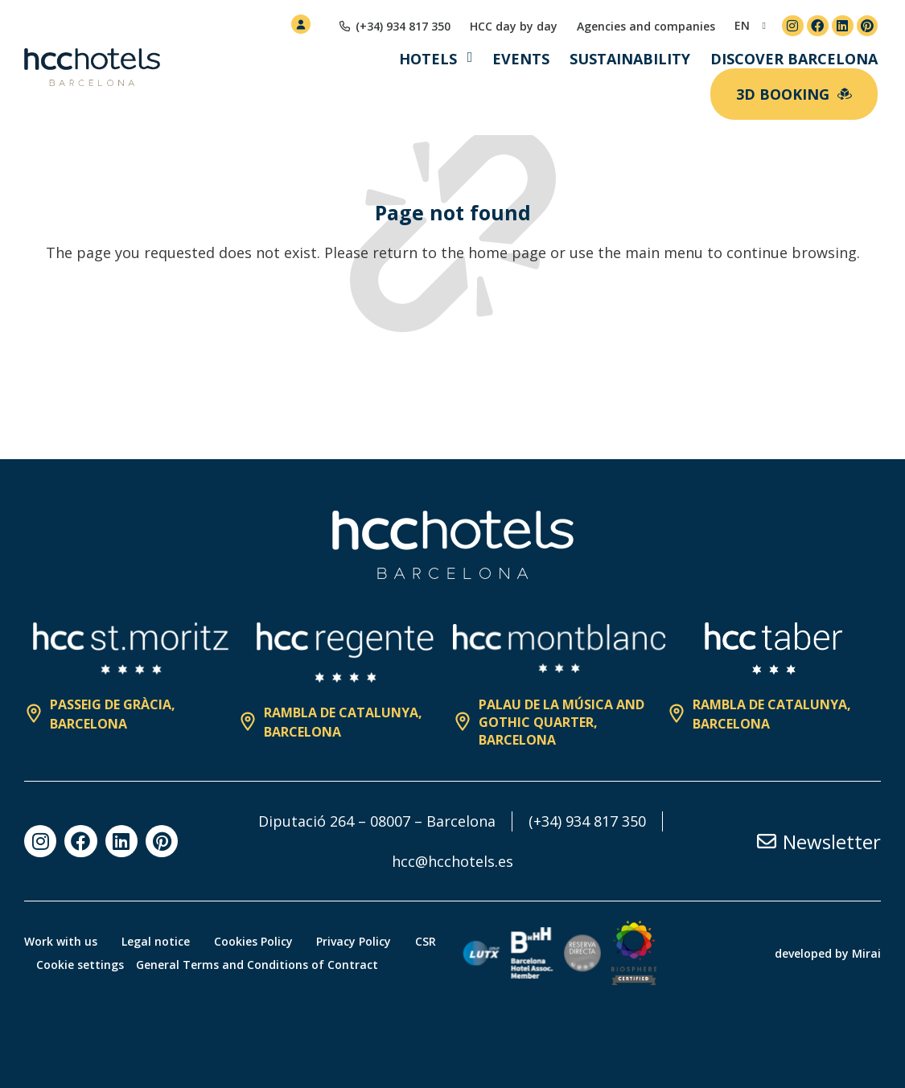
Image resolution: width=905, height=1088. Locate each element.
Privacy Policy (354, 941)
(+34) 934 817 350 (587, 821)
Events (520, 58)
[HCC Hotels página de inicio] (92, 67)
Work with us (60, 941)
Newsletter (832, 841)
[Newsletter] (766, 841)
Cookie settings (80, 964)
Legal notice (155, 941)
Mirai (866, 953)
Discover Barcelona (794, 58)
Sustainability (630, 58)
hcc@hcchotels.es (452, 861)
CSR (426, 941)
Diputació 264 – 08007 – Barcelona (377, 821)
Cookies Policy (253, 941)
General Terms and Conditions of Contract (257, 964)
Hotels (428, 58)
